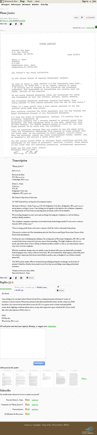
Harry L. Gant (7, 21)
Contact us (28, 425)
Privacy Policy (57, 425)
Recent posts (17, 5)
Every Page (44, 5)
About (37, 1)
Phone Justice (7, 13)
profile (22, 21)
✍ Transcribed (90, 17)
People (29, 1)
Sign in (85, 1)
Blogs (22, 1)
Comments (27, 5)
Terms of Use (46, 425)
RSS (27, 400)
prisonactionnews (6, 289)
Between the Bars (10, 1)
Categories (6, 5)
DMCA (66, 425)
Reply (76, 17)
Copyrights (37, 425)
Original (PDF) (91, 28)
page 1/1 (2, 30)
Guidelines (52, 326)
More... (84, 378)
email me (35, 400)
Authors (36, 5)
